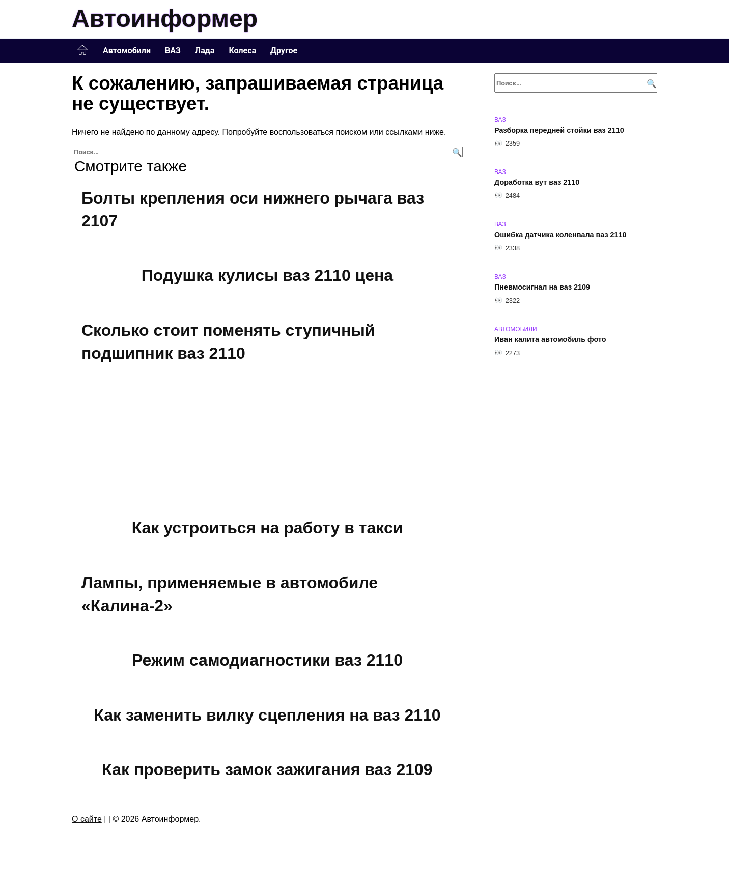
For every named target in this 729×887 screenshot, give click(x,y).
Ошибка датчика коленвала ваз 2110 (560, 235)
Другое (283, 50)
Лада (205, 50)
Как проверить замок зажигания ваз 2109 (267, 770)
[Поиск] (456, 152)
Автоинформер (165, 18)
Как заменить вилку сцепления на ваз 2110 (267, 715)
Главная (82, 50)
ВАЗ (173, 50)
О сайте (87, 819)
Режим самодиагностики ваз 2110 (267, 660)
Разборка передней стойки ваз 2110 (559, 130)
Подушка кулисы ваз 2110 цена (267, 275)
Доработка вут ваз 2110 (536, 183)
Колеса (242, 50)
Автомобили (127, 50)
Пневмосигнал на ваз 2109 (542, 287)
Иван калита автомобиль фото (550, 340)
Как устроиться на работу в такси (267, 528)
